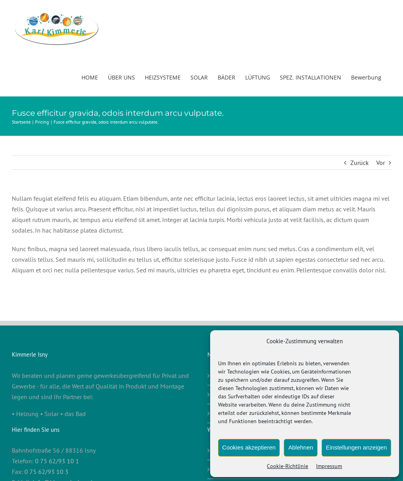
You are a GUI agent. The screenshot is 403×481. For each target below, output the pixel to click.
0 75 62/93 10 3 (46, 471)
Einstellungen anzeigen (356, 447)
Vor (380, 162)
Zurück (359, 162)
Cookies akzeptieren (249, 447)
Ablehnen (300, 447)
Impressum (329, 466)
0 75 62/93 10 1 (57, 461)
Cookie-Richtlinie (287, 466)
